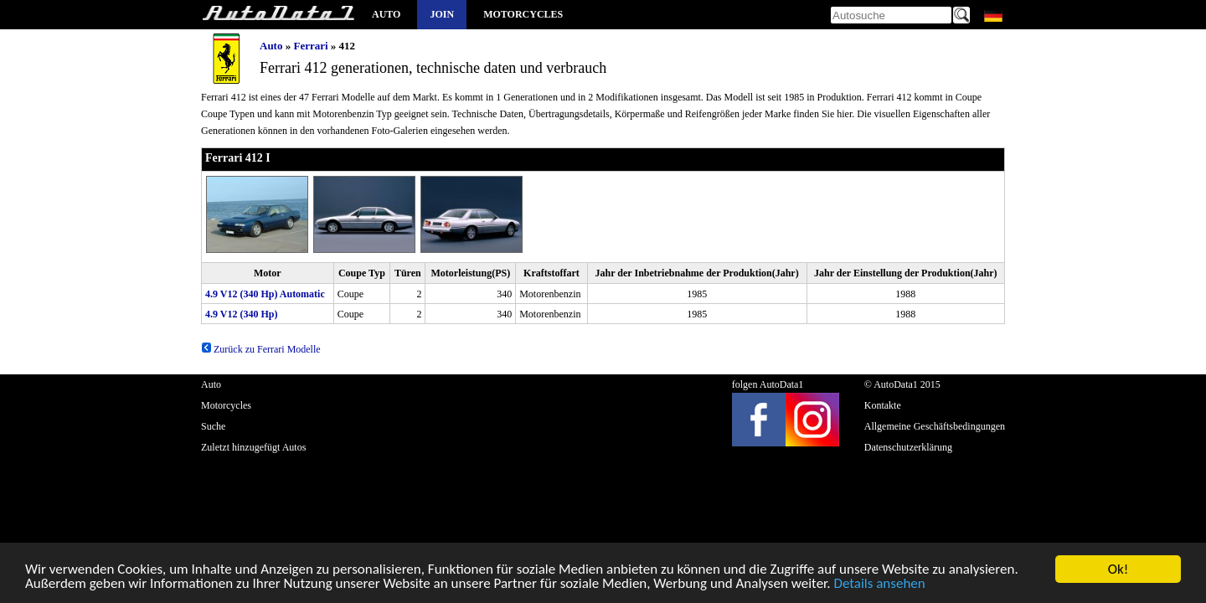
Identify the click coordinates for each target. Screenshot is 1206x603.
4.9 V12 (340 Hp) (241, 314)
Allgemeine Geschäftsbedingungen (934, 426)
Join (442, 14)
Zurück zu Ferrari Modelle (261, 349)
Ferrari (310, 45)
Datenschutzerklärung (908, 447)
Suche (213, 426)
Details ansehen (879, 585)
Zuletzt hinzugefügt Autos (253, 447)
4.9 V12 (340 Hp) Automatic (265, 294)
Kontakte (882, 405)
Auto (386, 14)
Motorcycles (523, 14)
